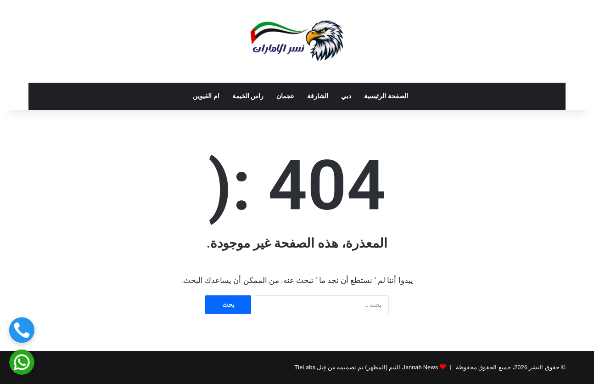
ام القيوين (206, 96)
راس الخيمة (248, 96)
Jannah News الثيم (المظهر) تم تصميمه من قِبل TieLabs (366, 367)
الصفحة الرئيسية (386, 96)
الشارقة (317, 96)
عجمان (285, 96)
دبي (346, 96)
